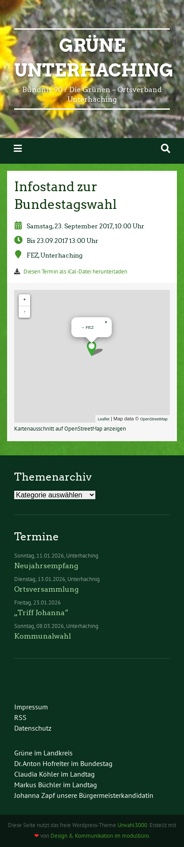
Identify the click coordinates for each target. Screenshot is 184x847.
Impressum (31, 706)
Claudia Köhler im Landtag (54, 774)
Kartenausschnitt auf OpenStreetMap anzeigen (70, 428)
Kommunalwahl (42, 636)
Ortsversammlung (46, 589)
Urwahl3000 (132, 825)
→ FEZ (87, 327)
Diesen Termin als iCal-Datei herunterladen (75, 271)
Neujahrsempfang (46, 566)
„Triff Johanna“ (41, 612)
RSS (20, 717)
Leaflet (103, 419)
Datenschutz (32, 728)
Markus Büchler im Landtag (55, 784)
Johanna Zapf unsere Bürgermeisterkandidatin (83, 795)
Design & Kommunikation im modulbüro (100, 835)
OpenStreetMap (154, 419)
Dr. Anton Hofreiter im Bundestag (63, 763)
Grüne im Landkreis (43, 752)
